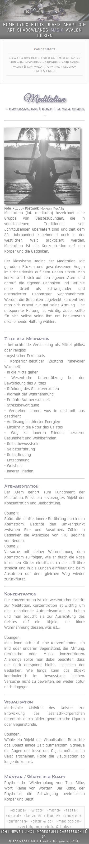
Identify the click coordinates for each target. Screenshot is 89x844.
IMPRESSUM (46, 831)
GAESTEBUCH (71, 831)
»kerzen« (73, 58)
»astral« (58, 58)
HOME (8, 24)
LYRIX (23, 24)
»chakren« (33, 62)
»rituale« (16, 62)
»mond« (53, 810)
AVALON (74, 30)
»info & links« (44, 71)
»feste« (44, 58)
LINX (28, 831)
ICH (4, 831)
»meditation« (43, 66)
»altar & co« (23, 66)
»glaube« (16, 58)
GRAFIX (54, 24)
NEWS (16, 831)
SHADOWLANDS (32, 30)
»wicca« (30, 58)
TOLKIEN (44, 35)
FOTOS (37, 24)
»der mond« (71, 62)
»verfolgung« (65, 66)
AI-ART (69, 24)
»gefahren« (51, 62)
